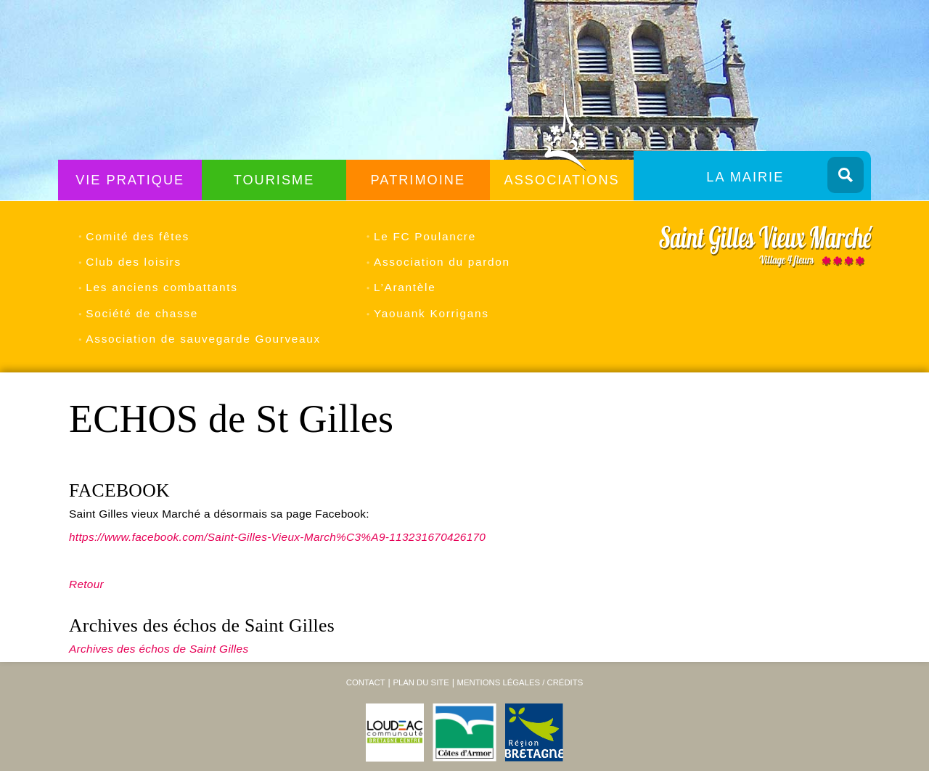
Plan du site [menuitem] (421, 682)
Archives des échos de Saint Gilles (158, 648)
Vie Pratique (129, 180)
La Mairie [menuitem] (745, 177)
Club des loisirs (133, 262)
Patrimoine (418, 180)
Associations (562, 180)
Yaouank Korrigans (431, 313)
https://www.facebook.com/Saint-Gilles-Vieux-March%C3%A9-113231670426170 (277, 537)
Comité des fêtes (137, 236)
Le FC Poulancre (425, 236)
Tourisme (274, 180)
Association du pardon (442, 262)
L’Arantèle (404, 287)
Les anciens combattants (161, 287)
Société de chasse (142, 313)
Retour (86, 584)
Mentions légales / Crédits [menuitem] (520, 682)
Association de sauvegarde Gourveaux (203, 339)
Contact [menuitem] (365, 682)
